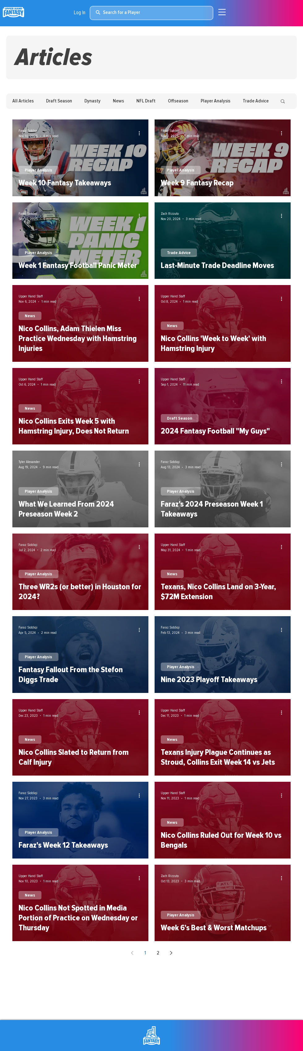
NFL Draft (146, 101)
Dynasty (92, 101)
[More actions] (141, 133)
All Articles (23, 101)
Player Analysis (215, 101)
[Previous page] (132, 952)
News (118, 101)
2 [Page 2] (158, 953)
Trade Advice (256, 101)
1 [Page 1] (145, 953)
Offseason (178, 101)
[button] (283, 101)
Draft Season (59, 101)
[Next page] (171, 952)
